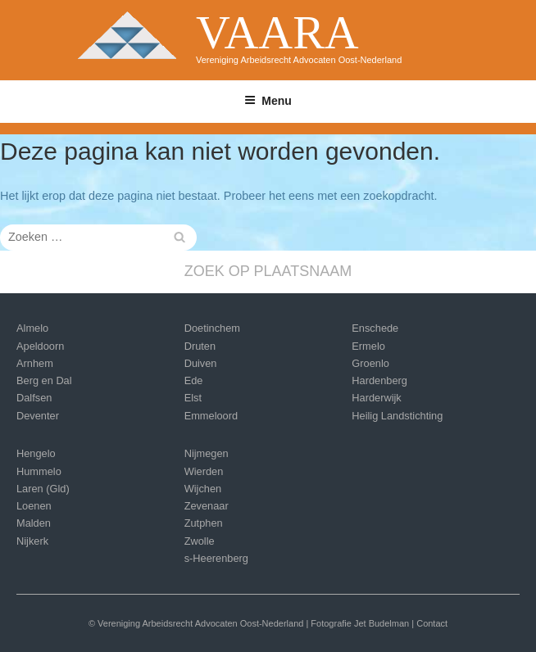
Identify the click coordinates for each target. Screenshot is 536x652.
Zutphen (203, 523)
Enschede (375, 328)
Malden (33, 523)
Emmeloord (211, 416)
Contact (431, 623)
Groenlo (370, 363)
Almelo (32, 328)
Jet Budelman (381, 623)
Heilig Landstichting (397, 416)
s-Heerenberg (216, 558)
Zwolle (199, 541)
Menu (268, 100)
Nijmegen (206, 453)
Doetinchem (212, 328)
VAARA (277, 32)
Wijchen (203, 488)
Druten (200, 346)
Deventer (37, 416)
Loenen (34, 506)
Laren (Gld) (43, 488)
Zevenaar (206, 506)
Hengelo (36, 453)
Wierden (204, 471)
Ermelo (368, 346)
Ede (193, 380)
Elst (193, 398)
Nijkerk (32, 541)
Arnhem (34, 363)
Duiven (200, 363)
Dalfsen (34, 398)
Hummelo (38, 471)
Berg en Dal (44, 380)
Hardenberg (379, 380)
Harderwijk (376, 398)
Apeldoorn (40, 346)
